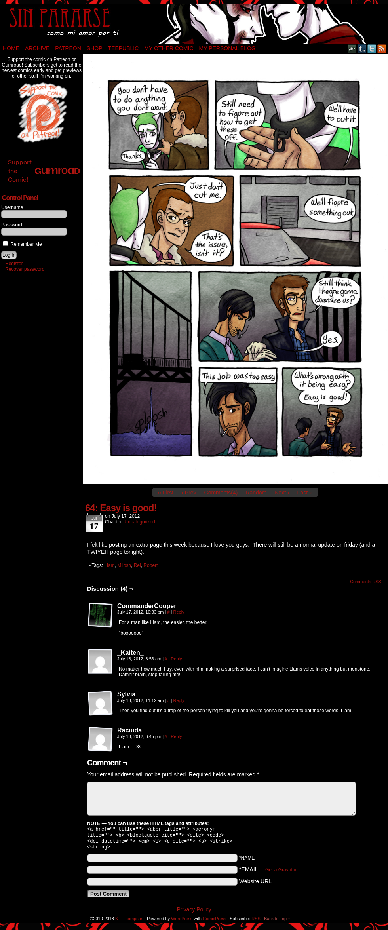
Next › (281, 492)
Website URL (255, 884)
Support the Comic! (44, 170)
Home (11, 48)
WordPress (181, 921)
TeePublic (123, 48)
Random (255, 492)
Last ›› (305, 492)
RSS (382, 48)
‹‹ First (165, 492)
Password (11, 225)
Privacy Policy (194, 912)
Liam (110, 565)
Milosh (124, 565)
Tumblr (362, 48)
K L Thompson (129, 921)
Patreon (68, 48)
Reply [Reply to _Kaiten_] (176, 658)
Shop (95, 48)
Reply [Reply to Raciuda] (176, 736)
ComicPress (214, 921)
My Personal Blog (227, 48)
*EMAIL (268, 872)
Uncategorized (139, 522)
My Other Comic (168, 48)
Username (12, 207)
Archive (37, 48)
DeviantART (352, 48)
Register (14, 263)
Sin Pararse (194, 24)
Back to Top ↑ (277, 921)
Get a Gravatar (281, 873)
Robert (150, 565)
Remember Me (22, 244)
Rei (137, 565)
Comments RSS (365, 581)
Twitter (372, 48)
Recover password (24, 269)
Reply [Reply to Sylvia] (178, 700)
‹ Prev (188, 492)
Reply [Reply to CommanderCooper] (178, 612)
